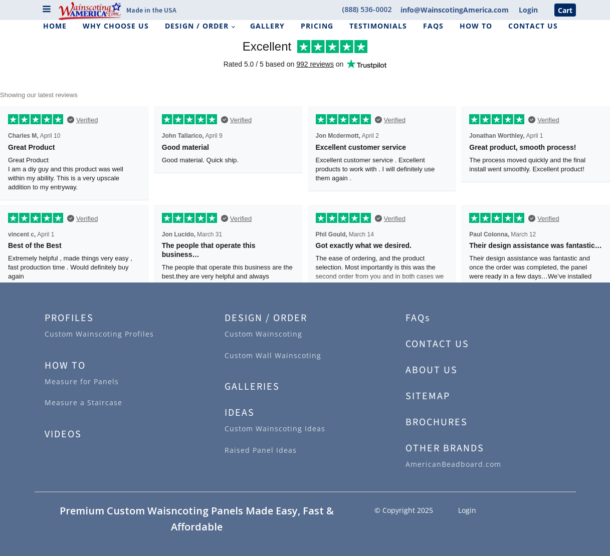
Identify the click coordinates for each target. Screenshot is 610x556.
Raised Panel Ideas (261, 450)
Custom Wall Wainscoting (273, 355)
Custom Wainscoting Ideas (275, 428)
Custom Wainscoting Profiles (99, 334)
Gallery (267, 26)
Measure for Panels (82, 381)
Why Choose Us (116, 26)
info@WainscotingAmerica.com (454, 10)
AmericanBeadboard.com (453, 464)
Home (55, 26)
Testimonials (378, 26)
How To (476, 26)
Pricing (317, 26)
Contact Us (533, 26)
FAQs (433, 26)
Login (528, 10)
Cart (565, 10)
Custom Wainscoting (263, 334)
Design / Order (197, 26)
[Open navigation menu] (47, 10)
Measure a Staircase (83, 402)
